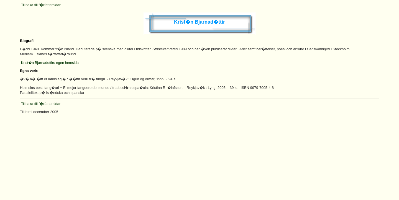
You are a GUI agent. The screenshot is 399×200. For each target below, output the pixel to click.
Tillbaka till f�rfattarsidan (41, 5)
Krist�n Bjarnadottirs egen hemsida (50, 63)
